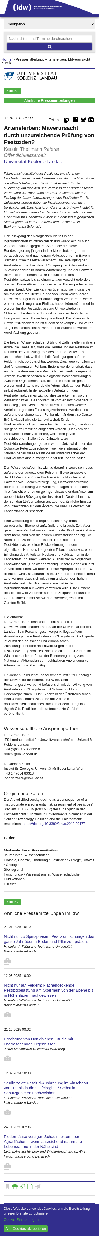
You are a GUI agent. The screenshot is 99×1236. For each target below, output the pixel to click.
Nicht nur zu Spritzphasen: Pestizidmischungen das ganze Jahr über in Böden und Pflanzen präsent (49, 939)
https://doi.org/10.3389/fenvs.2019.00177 (54, 824)
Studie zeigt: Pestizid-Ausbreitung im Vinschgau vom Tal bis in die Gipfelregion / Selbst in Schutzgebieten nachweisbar (46, 1088)
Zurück (12, 91)
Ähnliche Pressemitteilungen (49, 100)
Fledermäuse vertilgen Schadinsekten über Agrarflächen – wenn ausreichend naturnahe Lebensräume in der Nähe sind (43, 1141)
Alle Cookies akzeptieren (25, 1228)
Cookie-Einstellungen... (23, 1219)
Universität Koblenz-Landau (33, 161)
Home (6, 59)
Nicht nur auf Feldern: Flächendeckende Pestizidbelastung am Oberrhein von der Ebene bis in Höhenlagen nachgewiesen (48, 990)
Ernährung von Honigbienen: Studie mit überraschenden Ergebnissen (38, 1041)
